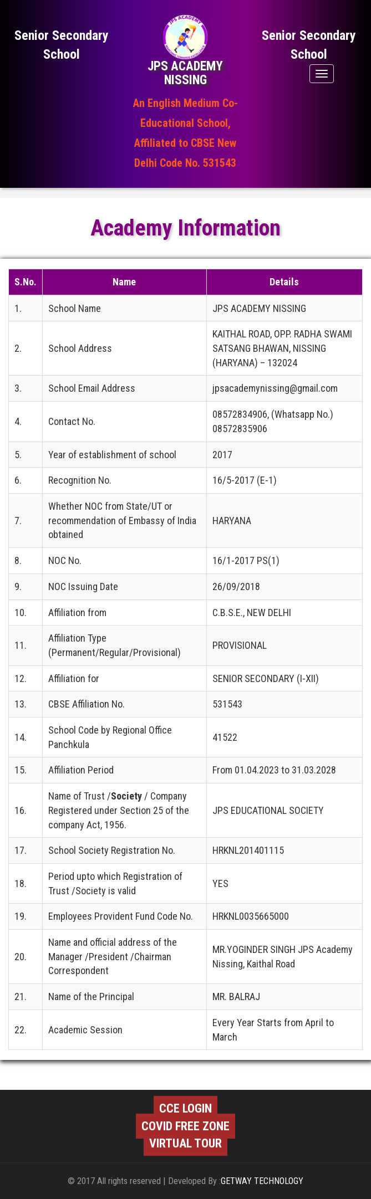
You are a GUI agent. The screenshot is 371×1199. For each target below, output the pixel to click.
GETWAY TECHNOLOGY (262, 1181)
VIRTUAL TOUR (185, 1143)
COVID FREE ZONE (185, 1126)
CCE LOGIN (185, 1108)
